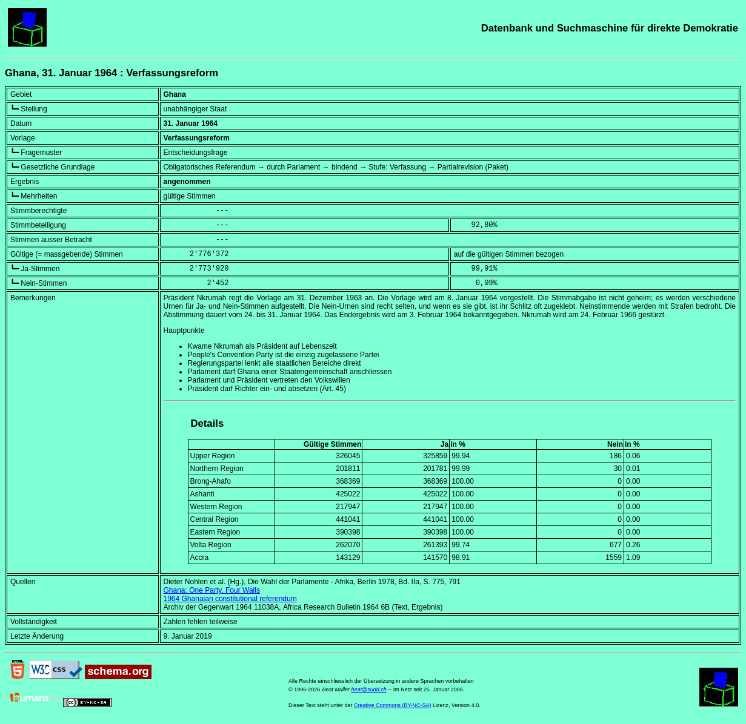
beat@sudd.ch (369, 689)
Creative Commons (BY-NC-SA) (392, 705)
